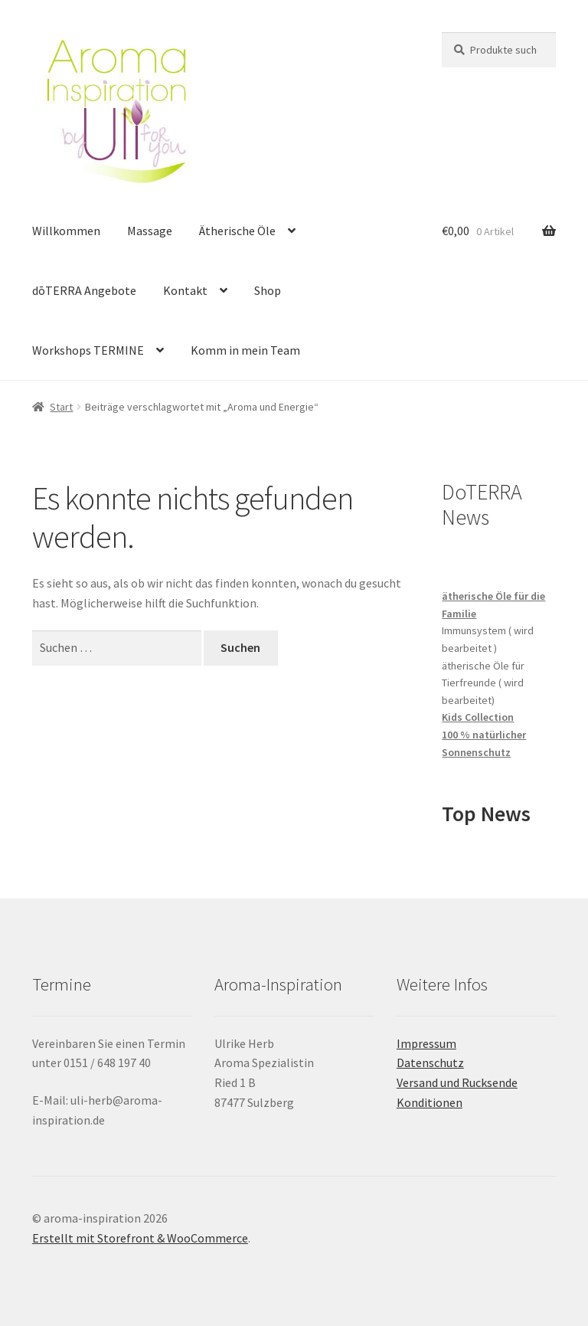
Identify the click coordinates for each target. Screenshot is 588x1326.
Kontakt (185, 290)
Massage (149, 230)
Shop (267, 290)
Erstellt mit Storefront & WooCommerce (140, 1238)
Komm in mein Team (245, 350)
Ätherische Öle (237, 230)
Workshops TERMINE (88, 350)
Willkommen (66, 230)
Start (61, 407)
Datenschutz (430, 1062)
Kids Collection (478, 717)
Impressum (426, 1043)
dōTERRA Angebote (84, 290)
